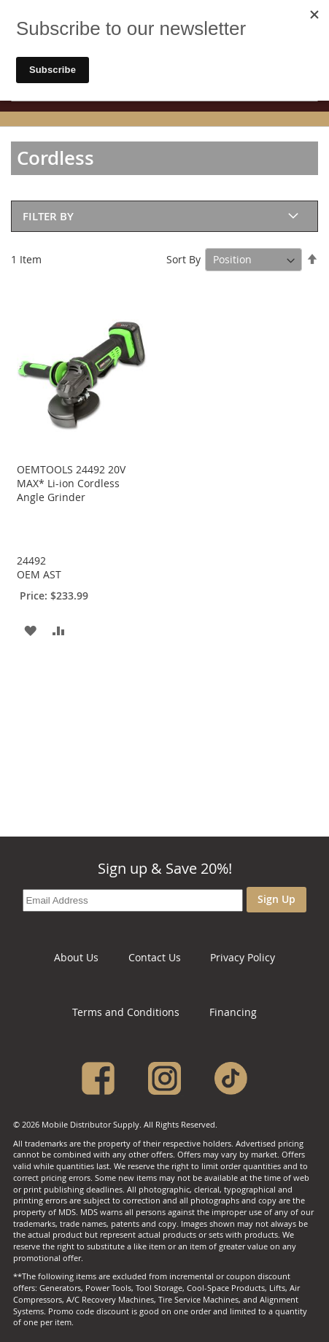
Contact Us (154, 957)
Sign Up (276, 899)
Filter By (48, 216)
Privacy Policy (242, 957)
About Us (76, 957)
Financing (233, 1012)
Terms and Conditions (125, 1012)
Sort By (183, 259)
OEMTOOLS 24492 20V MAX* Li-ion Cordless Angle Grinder (71, 483)
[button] (29, 630)
